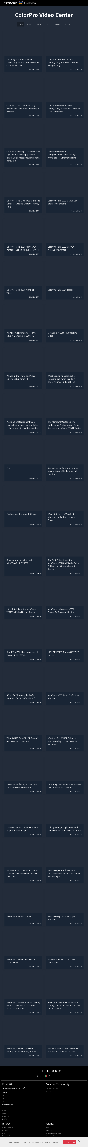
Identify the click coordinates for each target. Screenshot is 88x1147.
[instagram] (60, 1071)
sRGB (4, 1114)
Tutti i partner (50, 1091)
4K (3, 1108)
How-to (29, 24)
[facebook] (57, 1071)
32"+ (3, 1101)
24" (3, 1096)
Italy (48, 1076)
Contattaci (5, 1130)
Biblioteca (49, 1130)
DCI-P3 (4, 1119)
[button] (23, 43)
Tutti (20, 24)
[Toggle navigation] (83, 3)
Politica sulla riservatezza (53, 1133)
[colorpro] (33, 1071)
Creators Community (52, 1088)
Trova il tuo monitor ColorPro (13, 1088)
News (47, 1128)
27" (3, 1098)
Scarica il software (7, 1128)
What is (67, 24)
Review (57, 24)
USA (67, 1142)
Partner (38, 24)
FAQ (3, 1133)
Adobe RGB (5, 1116)
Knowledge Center (7, 1136)
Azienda (50, 1123)
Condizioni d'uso (51, 1136)
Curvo (4, 1111)
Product (48, 24)
